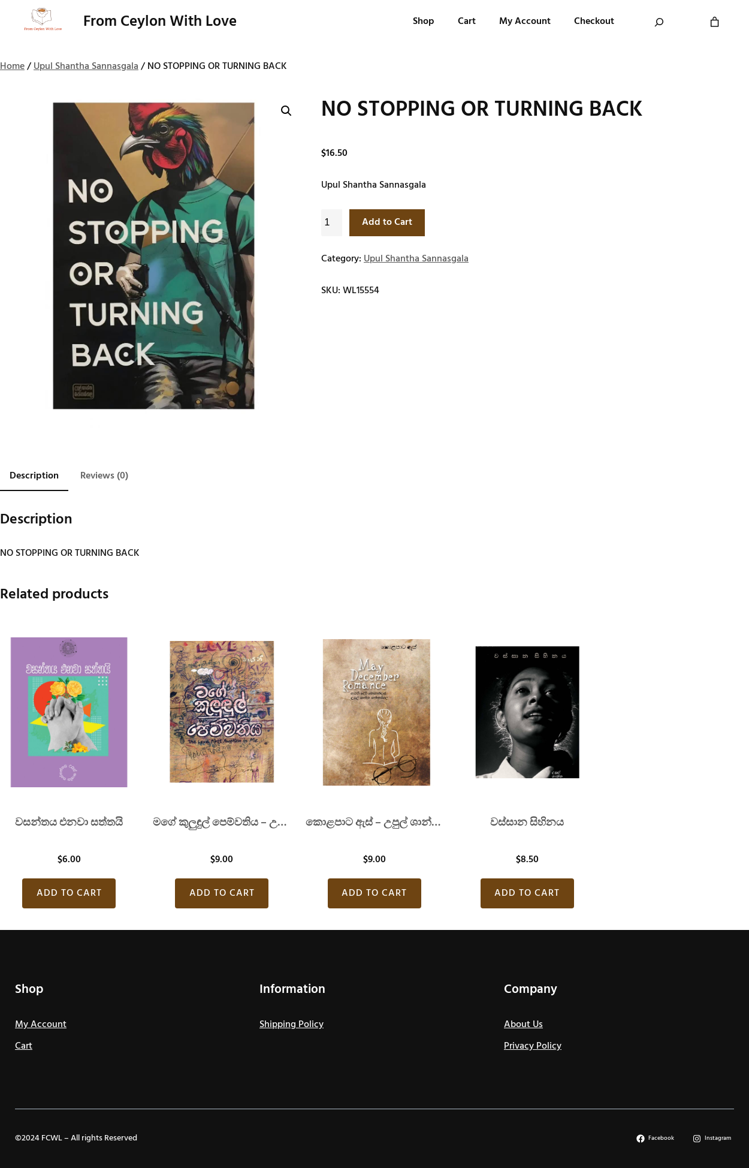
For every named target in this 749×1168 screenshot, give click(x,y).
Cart (23, 1046)
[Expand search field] (659, 22)
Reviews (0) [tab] (104, 476)
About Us (523, 1024)
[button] (286, 111)
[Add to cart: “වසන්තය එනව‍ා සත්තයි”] (69, 893)
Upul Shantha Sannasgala (86, 66)
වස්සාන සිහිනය (527, 823)
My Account (41, 1024)
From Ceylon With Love (160, 22)
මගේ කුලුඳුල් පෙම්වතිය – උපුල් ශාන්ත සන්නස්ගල (222, 823)
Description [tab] (34, 476)
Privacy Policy (532, 1046)
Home (12, 66)
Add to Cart (387, 222)
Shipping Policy (291, 1024)
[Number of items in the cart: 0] (714, 21)
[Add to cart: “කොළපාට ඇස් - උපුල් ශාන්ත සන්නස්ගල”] (374, 893)
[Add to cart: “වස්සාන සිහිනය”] (527, 893)
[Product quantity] (331, 222)
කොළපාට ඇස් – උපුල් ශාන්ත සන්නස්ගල (375, 823)
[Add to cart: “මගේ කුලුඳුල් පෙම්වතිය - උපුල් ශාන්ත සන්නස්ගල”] (221, 893)
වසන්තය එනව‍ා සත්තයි (69, 823)
